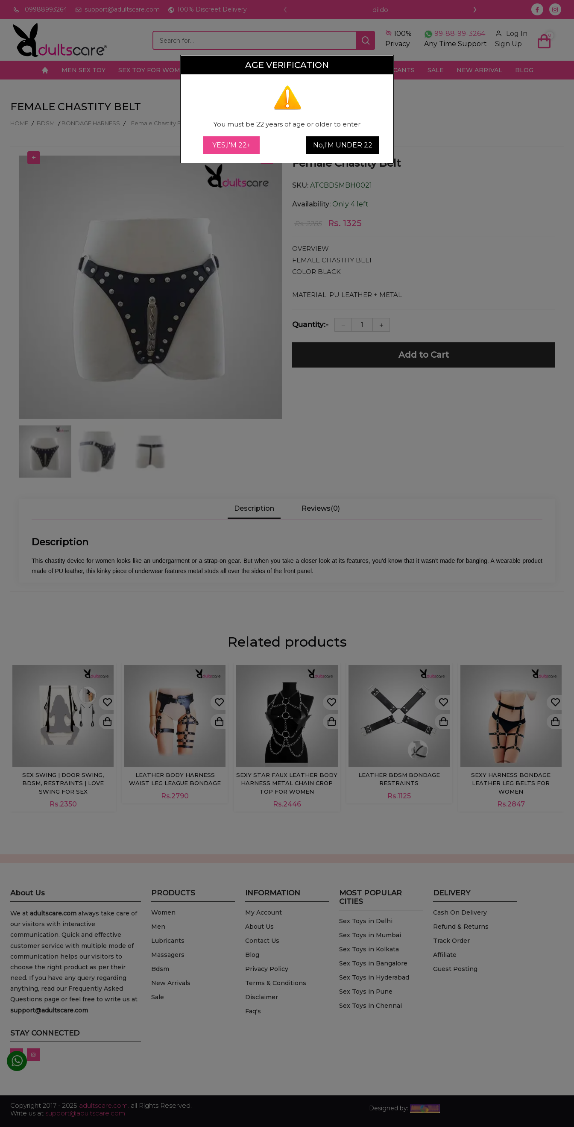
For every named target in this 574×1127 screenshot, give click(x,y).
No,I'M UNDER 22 (342, 145)
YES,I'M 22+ (231, 145)
